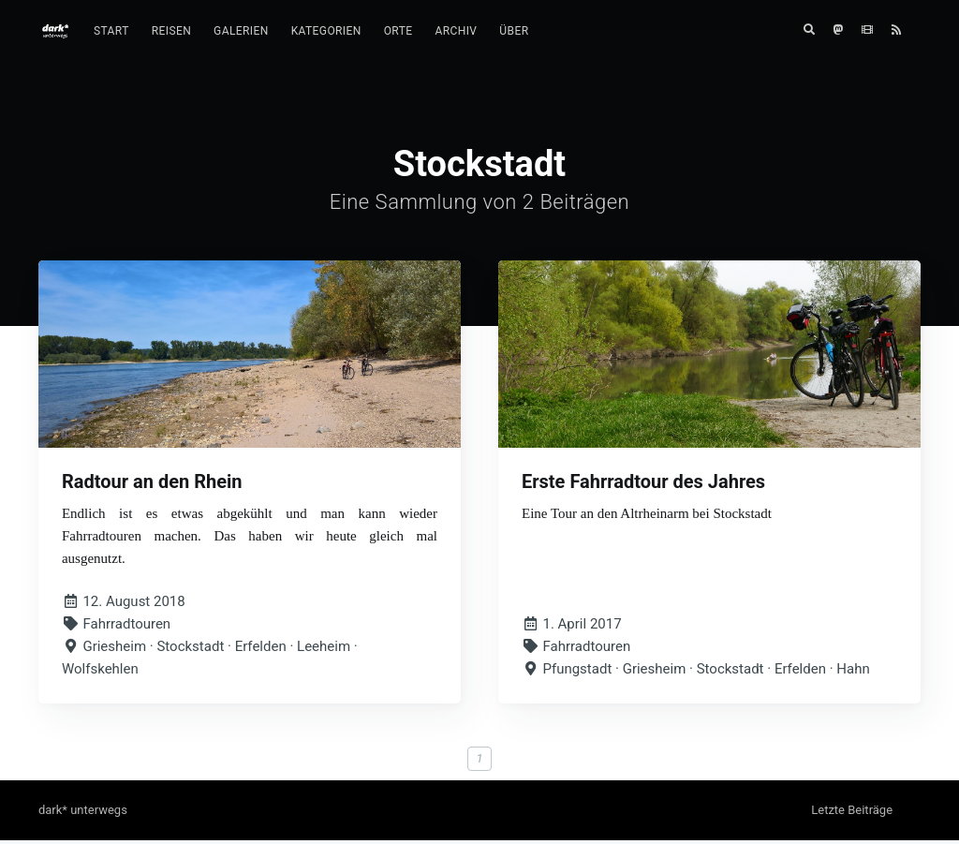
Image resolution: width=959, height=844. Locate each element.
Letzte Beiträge (852, 814)
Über (513, 30)
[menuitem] (111, 31)
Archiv (456, 30)
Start (111, 30)
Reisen (171, 30)
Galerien (241, 30)
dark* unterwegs (82, 814)
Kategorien (326, 30)
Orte (398, 30)
